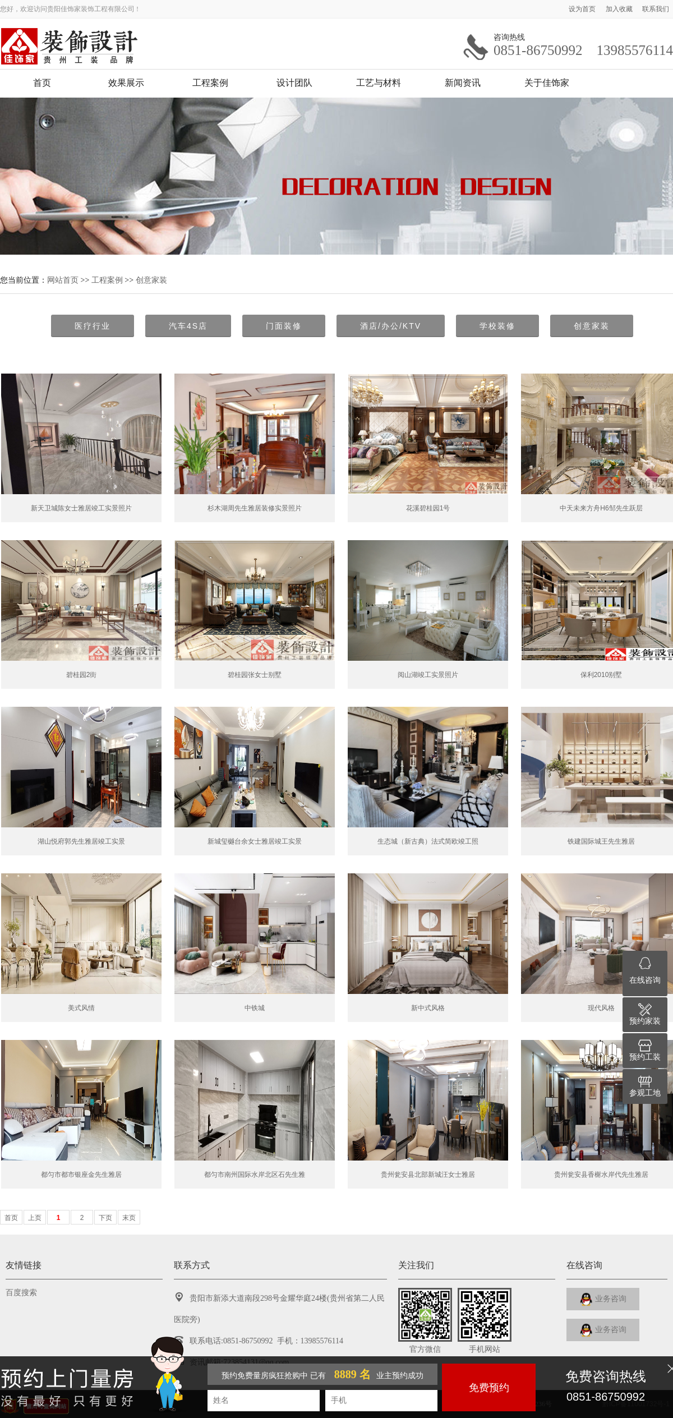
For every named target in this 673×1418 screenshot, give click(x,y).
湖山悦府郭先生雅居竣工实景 (81, 841)
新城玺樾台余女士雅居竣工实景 (255, 841)
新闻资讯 (463, 83)
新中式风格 (428, 1008)
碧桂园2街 (81, 675)
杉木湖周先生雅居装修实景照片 (255, 508)
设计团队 (294, 83)
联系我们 (655, 9)
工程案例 (210, 83)
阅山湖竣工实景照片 (428, 675)
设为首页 (583, 9)
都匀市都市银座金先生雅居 (81, 1174)
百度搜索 (21, 1292)
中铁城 (255, 1008)
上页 (35, 1218)
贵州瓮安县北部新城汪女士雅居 (428, 1174)
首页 (42, 83)
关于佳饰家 (546, 83)
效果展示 (126, 83)
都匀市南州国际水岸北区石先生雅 (254, 1174)
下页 (105, 1218)
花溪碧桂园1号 (428, 508)
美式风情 (81, 1008)
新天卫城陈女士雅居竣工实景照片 (81, 508)
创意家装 (151, 279)
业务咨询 (603, 1299)
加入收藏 (620, 9)
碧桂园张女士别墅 (255, 675)
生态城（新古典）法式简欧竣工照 (427, 841)
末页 (129, 1218)
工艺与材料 (378, 83)
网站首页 (63, 279)
